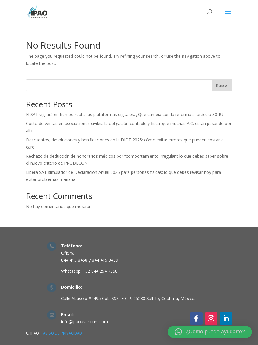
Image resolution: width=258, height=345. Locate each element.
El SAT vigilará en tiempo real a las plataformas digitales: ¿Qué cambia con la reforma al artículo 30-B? (124, 114)
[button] (210, 332)
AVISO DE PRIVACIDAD (62, 333)
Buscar (222, 85)
